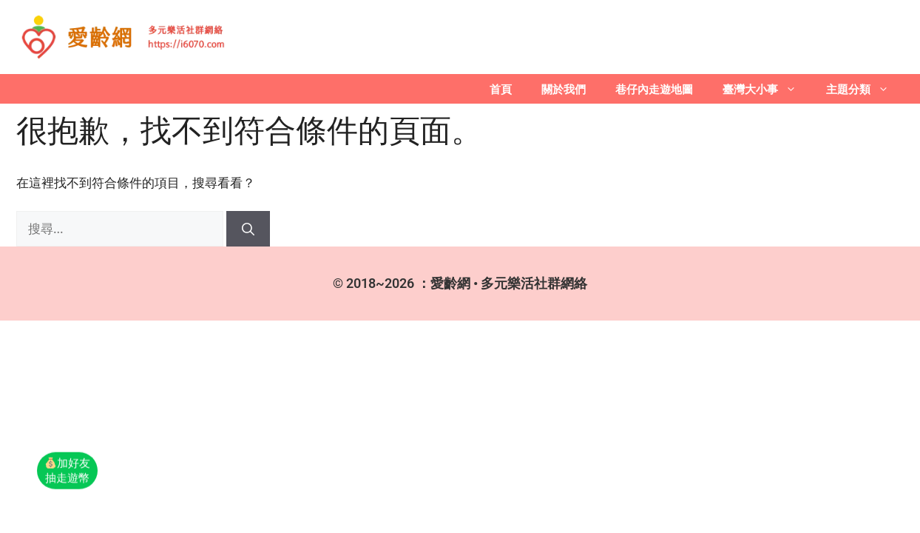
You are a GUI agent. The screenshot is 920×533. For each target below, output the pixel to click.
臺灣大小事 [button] (767, 89)
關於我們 (563, 88)
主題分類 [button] (865, 89)
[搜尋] (248, 229)
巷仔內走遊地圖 (654, 88)
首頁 (501, 88)
